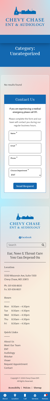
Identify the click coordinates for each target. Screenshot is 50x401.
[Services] (35, 396)
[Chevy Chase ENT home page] (25, 18)
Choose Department (20, 170)
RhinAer (8, 357)
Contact (8, 368)
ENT (6, 349)
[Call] (25, 396)
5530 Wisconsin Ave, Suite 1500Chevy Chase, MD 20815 (20, 277)
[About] (5, 396)
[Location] (15, 396)
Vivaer (7, 360)
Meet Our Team (12, 345)
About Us (9, 342)
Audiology (9, 353)
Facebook (25, 237)
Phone (14, 158)
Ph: (13, 286)
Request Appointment (16, 364)
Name (14, 133)
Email (14, 145)
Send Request (25, 186)
